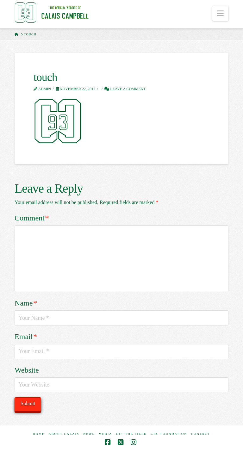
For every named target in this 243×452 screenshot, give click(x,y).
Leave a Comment (125, 89)
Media (105, 434)
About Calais (64, 434)
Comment (32, 218)
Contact (200, 434)
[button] (220, 13)
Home (39, 434)
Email (26, 336)
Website (27, 370)
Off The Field (131, 434)
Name (26, 303)
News (89, 434)
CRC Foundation (169, 434)
